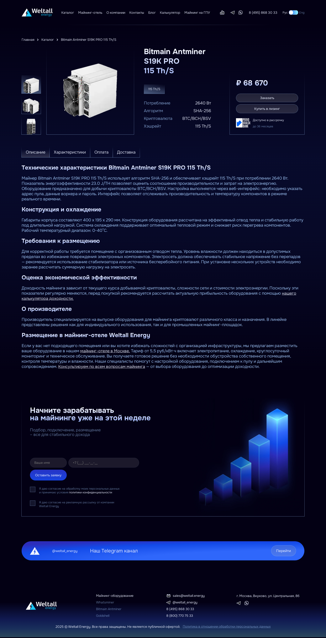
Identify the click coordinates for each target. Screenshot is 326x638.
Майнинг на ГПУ (197, 12)
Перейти (282, 551)
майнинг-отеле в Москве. (105, 351)
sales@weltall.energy (189, 596)
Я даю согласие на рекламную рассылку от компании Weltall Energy (76, 504)
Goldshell (103, 616)
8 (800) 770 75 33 (180, 616)
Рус (285, 12)
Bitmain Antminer (109, 609)
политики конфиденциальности (90, 492)
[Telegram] (233, 12)
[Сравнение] (222, 12)
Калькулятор (170, 12)
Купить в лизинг (268, 109)
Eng (301, 12)
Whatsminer (105, 603)
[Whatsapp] (240, 12)
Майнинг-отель (90, 12)
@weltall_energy (185, 603)
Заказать (268, 98)
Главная (28, 39)
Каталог (67, 12)
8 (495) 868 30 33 (263, 12)
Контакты (136, 12)
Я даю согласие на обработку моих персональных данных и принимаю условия (79, 490)
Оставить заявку (48, 475)
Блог (152, 12)
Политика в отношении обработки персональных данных (227, 627)
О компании (115, 12)
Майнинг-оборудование (115, 596)
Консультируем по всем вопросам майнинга (102, 366)
